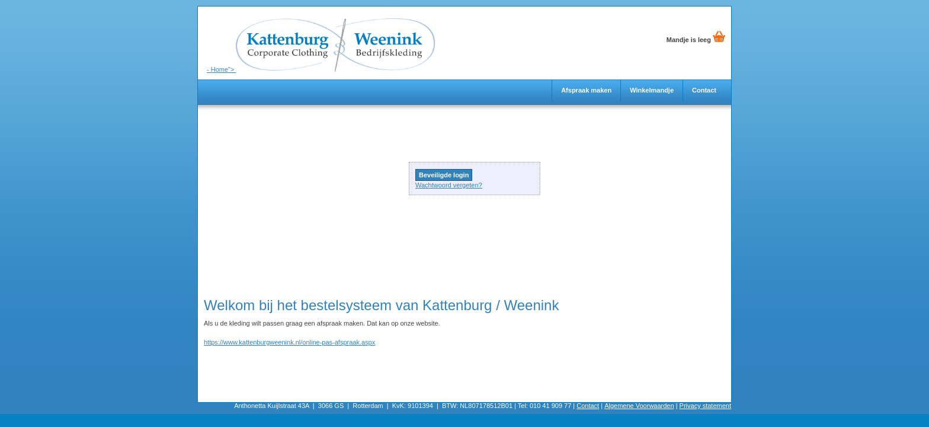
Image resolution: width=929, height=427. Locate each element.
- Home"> (321, 40)
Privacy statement (705, 405)
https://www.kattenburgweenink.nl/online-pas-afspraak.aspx (289, 342)
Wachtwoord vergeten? (448, 185)
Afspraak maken (586, 90)
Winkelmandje (652, 90)
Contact (704, 90)
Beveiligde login (444, 175)
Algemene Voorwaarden (639, 405)
